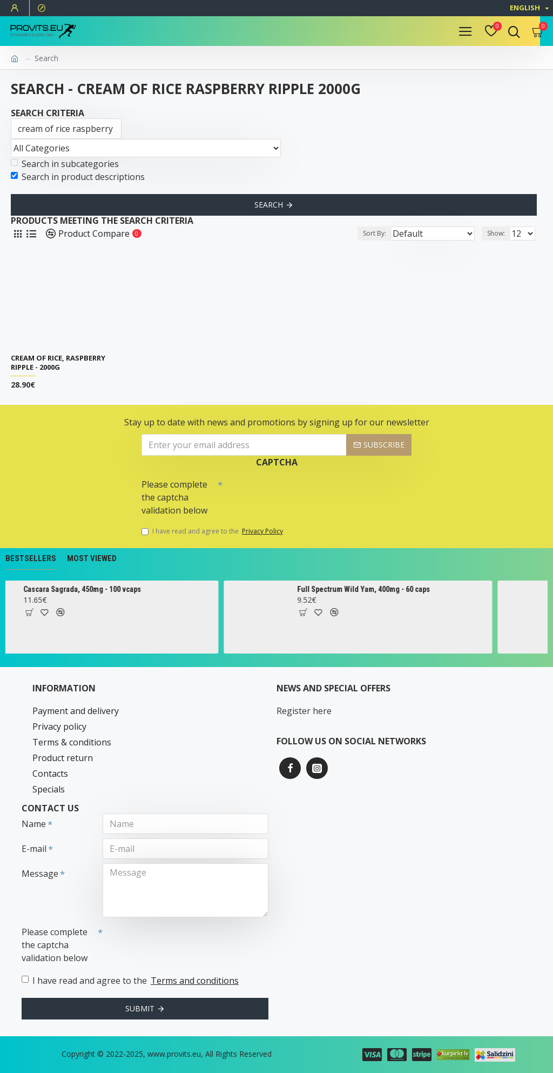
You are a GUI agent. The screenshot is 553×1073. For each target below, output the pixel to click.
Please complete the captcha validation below (174, 497)
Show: (496, 233)
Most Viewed (92, 558)
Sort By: (374, 233)
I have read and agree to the (213, 531)
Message (40, 873)
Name (34, 824)
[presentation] (298, 493)
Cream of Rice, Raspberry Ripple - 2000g (58, 363)
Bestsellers (30, 558)
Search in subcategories (65, 164)
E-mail (34, 849)
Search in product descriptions (78, 177)
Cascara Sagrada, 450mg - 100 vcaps (107, 589)
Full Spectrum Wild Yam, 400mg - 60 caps (388, 589)
